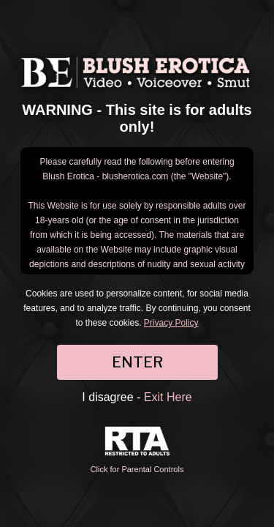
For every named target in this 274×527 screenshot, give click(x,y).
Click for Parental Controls (137, 450)
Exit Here (168, 397)
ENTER (137, 362)
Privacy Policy (171, 323)
